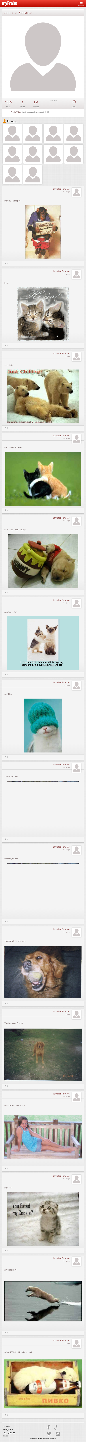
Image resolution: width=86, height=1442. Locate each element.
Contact (5, 1436)
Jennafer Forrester (61, 189)
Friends (10, 121)
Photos (22, 107)
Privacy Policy (8, 1430)
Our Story (6, 1427)
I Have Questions (9, 1433)
